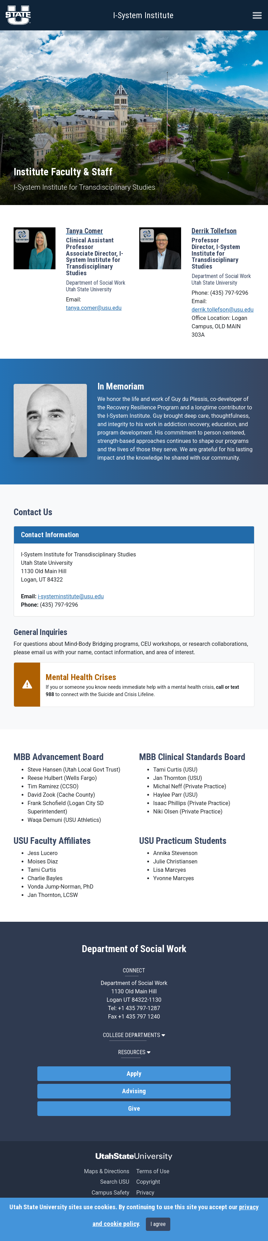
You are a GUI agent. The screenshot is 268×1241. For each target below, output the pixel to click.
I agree (158, 1224)
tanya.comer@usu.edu (93, 308)
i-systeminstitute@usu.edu (71, 596)
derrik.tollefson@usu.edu (223, 309)
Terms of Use (152, 1171)
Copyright (148, 1181)
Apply (134, 1074)
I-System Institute (143, 15)
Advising (134, 1091)
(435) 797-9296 (59, 604)
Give (134, 1108)
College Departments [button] (134, 1035)
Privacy (145, 1192)
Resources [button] (134, 1052)
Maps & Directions (106, 1171)
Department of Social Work (134, 949)
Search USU (114, 1181)
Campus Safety (110, 1192)
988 (50, 694)
